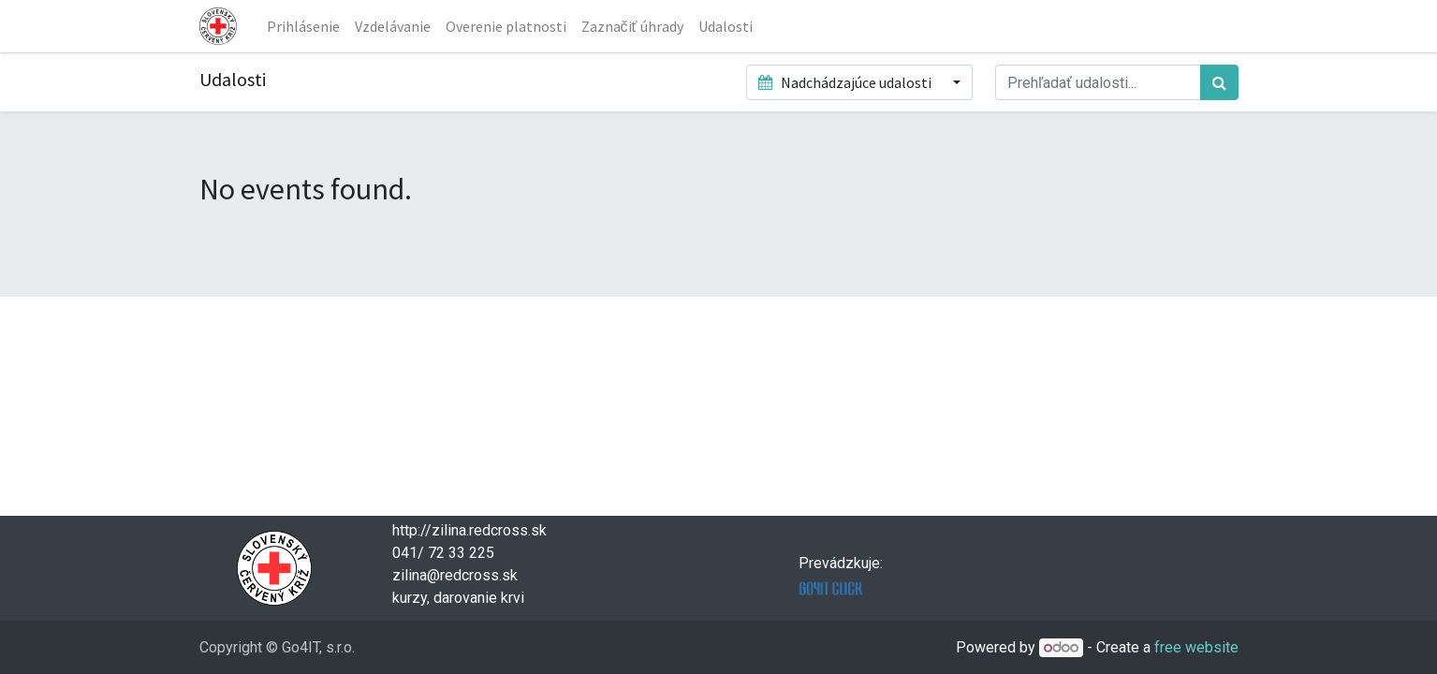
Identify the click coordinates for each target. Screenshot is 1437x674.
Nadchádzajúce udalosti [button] (846, 82)
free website (1196, 647)
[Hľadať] (1219, 82)
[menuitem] (303, 26)
